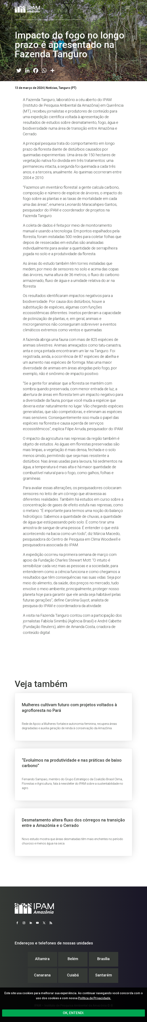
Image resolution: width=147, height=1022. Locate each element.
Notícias (51, 88)
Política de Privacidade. (94, 998)
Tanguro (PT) (67, 88)
